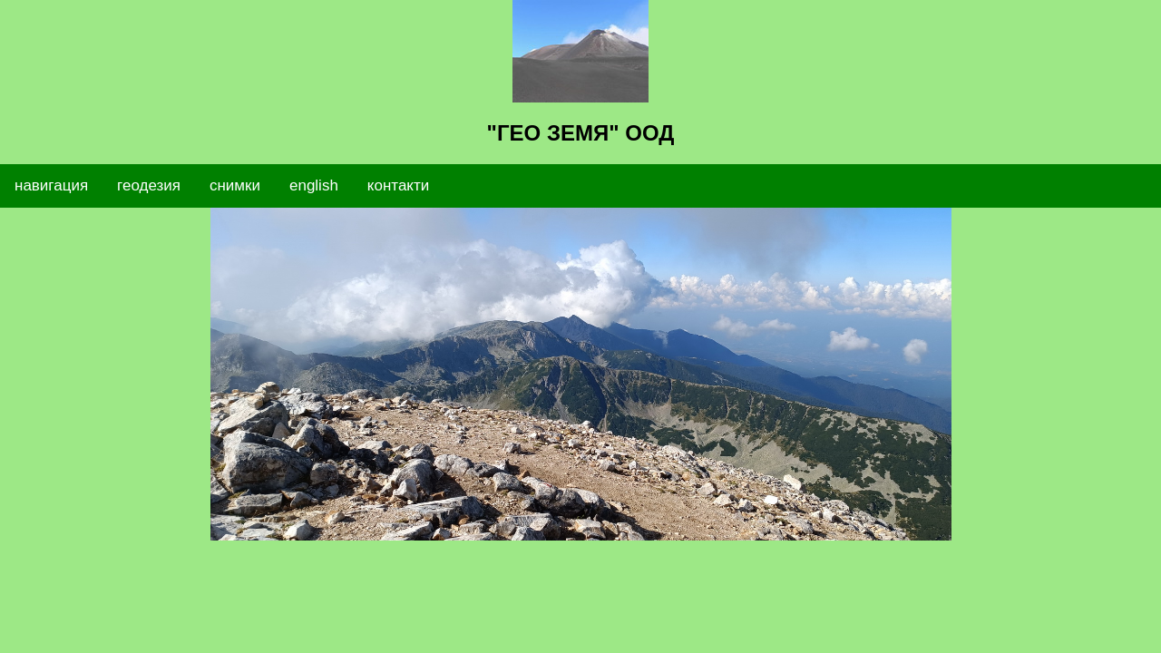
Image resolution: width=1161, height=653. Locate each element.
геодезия (148, 185)
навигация (51, 185)
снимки (235, 185)
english (313, 185)
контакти (398, 185)
